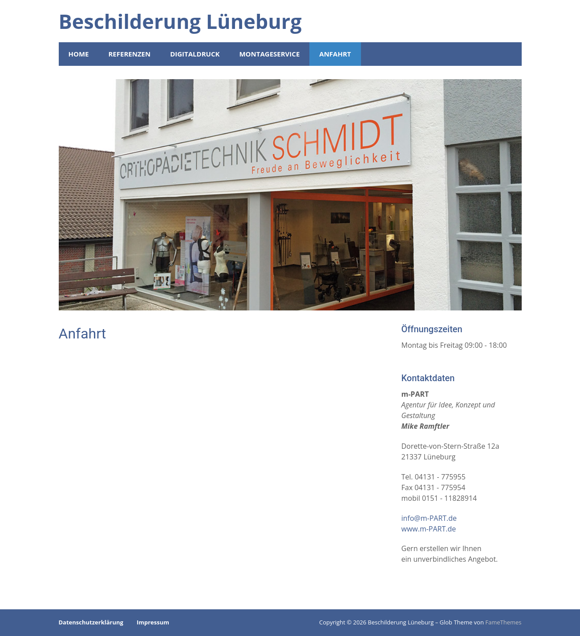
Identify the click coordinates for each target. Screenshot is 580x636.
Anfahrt (335, 53)
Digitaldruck (194, 53)
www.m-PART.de (429, 529)
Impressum (153, 622)
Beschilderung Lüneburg (180, 21)
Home (79, 53)
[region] (290, 194)
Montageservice (269, 53)
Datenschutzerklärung (91, 622)
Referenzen (129, 53)
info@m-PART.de (429, 518)
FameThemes (503, 622)
